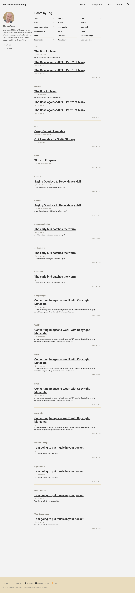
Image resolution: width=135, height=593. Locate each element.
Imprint (31, 583)
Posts (82, 4)
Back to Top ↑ (96, 81)
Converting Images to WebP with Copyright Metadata (62, 321)
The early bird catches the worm (55, 243)
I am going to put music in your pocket (59, 477)
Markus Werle (10, 26)
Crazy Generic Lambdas (49, 138)
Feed (59, 583)
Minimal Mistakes (45, 587)
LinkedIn (19, 583)
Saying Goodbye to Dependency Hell (57, 192)
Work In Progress (45, 169)
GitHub (7, 583)
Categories (95, 4)
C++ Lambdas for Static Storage (54, 147)
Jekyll (35, 587)
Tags (107, 4)
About (118, 4)
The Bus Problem (45, 54)
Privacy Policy (46, 583)
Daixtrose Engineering (14, 4)
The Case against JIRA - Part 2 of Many (59, 65)
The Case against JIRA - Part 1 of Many (59, 73)
